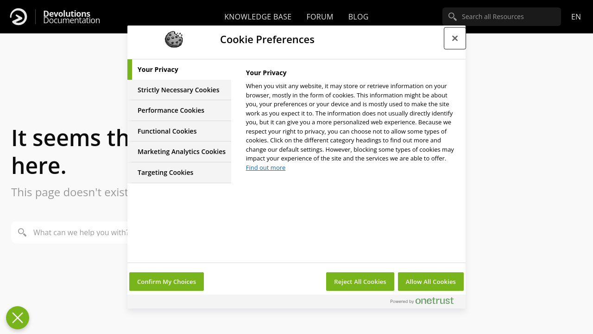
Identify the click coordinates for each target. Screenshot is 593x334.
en (576, 17)
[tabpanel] (351, 123)
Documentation (71, 17)
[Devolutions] (18, 16)
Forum (319, 16)
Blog (358, 16)
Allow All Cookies (431, 281)
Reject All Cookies (360, 281)
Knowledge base (257, 16)
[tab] (179, 69)
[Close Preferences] (17, 317)
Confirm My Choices (166, 281)
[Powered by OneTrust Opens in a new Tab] (426, 302)
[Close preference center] (455, 38)
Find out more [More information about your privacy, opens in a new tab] (266, 167)
